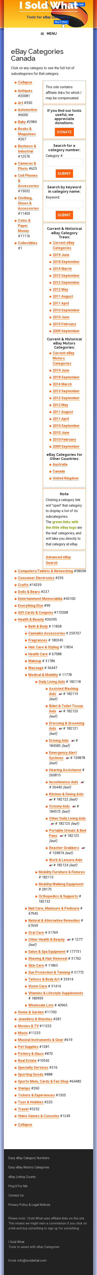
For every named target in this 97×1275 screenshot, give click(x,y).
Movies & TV (28, 1026)
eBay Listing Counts (22, 1177)
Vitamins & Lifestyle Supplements (55, 993)
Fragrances (37, 640)
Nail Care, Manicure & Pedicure (53, 908)
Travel (23, 1109)
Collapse (25, 82)
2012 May (60, 289)
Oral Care (36, 933)
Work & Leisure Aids (65, 860)
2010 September (66, 310)
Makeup (34, 661)
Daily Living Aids (52, 682)
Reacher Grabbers (64, 848)
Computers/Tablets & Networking (45, 571)
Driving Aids (59, 740)
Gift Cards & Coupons (35, 612)
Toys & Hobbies (30, 1102)
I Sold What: (16, 1242)
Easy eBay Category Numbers (28, 1158)
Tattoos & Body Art (43, 979)
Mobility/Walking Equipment (61, 884)
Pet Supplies (28, 1047)
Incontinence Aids (63, 782)
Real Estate (27, 1061)
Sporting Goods (30, 1074)
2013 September (66, 276)
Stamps (24, 1088)
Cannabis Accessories (46, 633)
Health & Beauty (31, 619)
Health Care (38, 654)
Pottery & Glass (31, 1054)
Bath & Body (38, 626)
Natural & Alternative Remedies (54, 920)
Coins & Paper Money (24, 225)
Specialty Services (33, 1067)
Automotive (27, 110)
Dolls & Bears (29, 592)
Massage (35, 668)
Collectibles (27, 243)
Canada (59, 471)
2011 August (63, 296)
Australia (60, 464)
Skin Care (36, 965)
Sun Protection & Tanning (49, 972)
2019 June (61, 255)
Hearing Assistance (65, 770)
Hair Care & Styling (43, 647)
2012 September (66, 282)
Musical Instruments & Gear (40, 1040)
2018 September (66, 262)
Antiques (25, 91)
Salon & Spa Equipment (46, 952)
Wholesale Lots (41, 1005)
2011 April (61, 303)
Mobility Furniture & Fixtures (62, 872)
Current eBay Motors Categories (63, 358)
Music (23, 1033)
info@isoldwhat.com (31, 1260)
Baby (22, 122)
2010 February (64, 324)
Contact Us (16, 1195)
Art (20, 103)
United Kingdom (65, 478)
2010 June (61, 317)
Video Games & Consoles (38, 1116)
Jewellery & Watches (35, 1019)
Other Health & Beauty (46, 939)
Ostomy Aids (59, 806)
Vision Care (37, 986)
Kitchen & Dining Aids (66, 794)
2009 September (66, 331)
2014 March (62, 269)
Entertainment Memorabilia (40, 599)
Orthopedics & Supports (58, 896)
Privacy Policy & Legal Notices (29, 1205)
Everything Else (30, 606)
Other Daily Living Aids (67, 818)
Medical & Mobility (43, 675)
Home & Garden (31, 1012)
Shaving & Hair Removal (47, 958)
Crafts (23, 585)
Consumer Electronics (36, 578)
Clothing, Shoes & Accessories (28, 203)
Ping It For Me (17, 1186)
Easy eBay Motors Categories (28, 1167)
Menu (52, 34)
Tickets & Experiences (36, 1095)
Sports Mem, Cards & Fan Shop (43, 1081)
